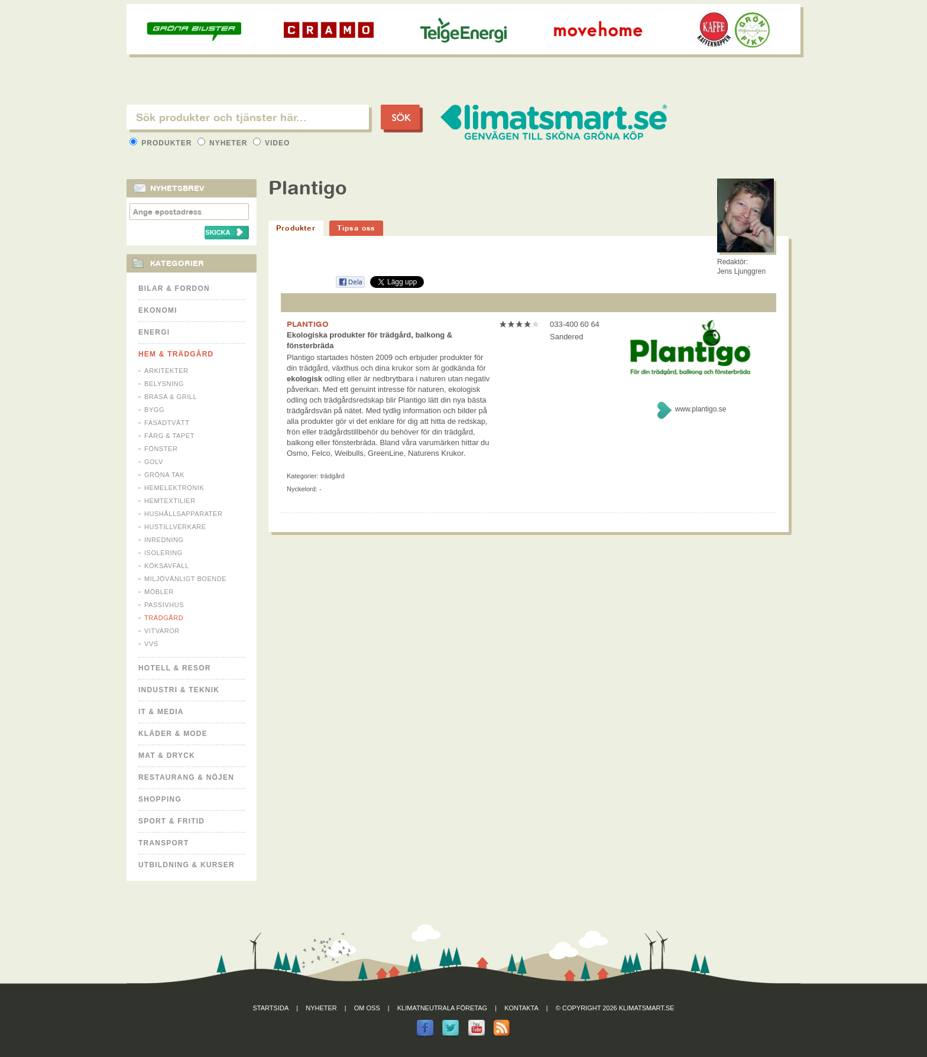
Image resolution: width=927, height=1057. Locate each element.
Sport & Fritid (171, 821)
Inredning (164, 539)
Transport (163, 843)
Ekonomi (157, 310)
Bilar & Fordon (174, 288)
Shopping (159, 799)
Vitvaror (162, 630)
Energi (154, 332)
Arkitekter (166, 370)
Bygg (154, 409)
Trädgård (163, 617)
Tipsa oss (356, 227)
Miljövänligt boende (185, 578)
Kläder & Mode (173, 733)
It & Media (161, 712)
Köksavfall (166, 565)
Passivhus (164, 604)
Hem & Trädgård (175, 354)
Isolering (163, 552)
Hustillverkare (175, 526)
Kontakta (521, 1007)
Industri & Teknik (178, 690)
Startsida (271, 1007)
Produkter (162, 143)
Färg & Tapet (169, 435)
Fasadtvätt (166, 422)
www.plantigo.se (701, 409)
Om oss (367, 1007)
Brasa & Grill (170, 396)
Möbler (159, 591)
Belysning (164, 383)
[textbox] (248, 117)
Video (271, 143)
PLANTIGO (308, 324)
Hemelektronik (174, 487)
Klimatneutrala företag (442, 1007)
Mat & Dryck (166, 755)
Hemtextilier (170, 500)
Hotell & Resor (174, 668)
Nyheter (223, 143)
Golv (153, 461)
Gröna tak (164, 474)
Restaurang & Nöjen (186, 777)
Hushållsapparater (183, 513)
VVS (151, 643)
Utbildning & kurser (186, 865)
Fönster (160, 448)
